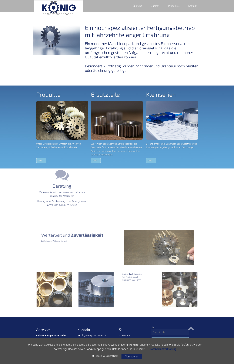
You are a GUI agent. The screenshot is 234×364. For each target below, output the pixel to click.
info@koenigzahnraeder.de (93, 335)
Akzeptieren (131, 356)
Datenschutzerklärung (163, 349)
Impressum (124, 335)
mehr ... (44, 160)
